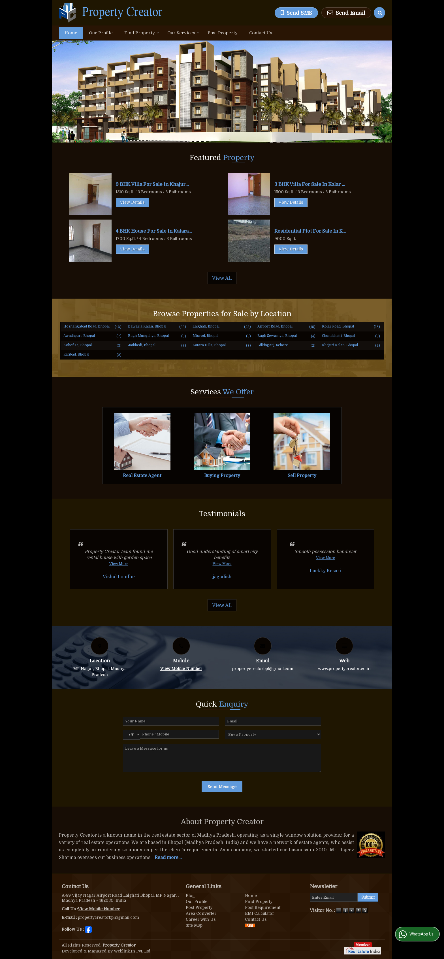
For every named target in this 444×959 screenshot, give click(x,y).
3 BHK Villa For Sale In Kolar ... (309, 184)
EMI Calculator (259, 913)
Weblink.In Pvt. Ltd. (132, 951)
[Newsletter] (334, 897)
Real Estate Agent (142, 475)
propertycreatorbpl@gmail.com (262, 668)
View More (118, 564)
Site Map (194, 925)
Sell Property (302, 475)
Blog (190, 895)
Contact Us (260, 32)
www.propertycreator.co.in (344, 668)
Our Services (183, 32)
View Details (132, 202)
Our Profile (101, 32)
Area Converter (201, 913)
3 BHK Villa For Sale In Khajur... (152, 184)
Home (71, 32)
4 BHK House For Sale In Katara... (154, 231)
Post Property (223, 32)
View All (222, 278)
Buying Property (222, 475)
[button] (181, 668)
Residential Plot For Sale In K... (310, 231)
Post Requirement (262, 907)
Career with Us (201, 919)
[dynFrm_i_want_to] (273, 734)
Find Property (141, 32)
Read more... (168, 857)
